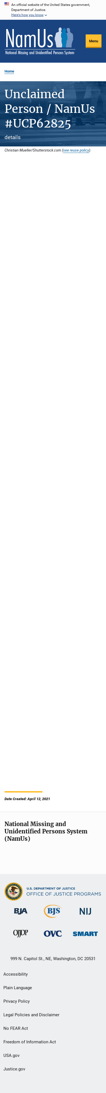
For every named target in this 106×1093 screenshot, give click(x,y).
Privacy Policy (16, 1001)
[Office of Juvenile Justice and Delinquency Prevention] (20, 938)
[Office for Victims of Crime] (53, 938)
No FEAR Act (15, 1028)
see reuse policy (76, 150)
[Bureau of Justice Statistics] (53, 919)
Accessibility (15, 974)
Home (9, 71)
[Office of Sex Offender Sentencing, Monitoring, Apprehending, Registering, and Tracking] (85, 937)
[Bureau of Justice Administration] (20, 915)
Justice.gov (14, 1069)
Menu (93, 41)
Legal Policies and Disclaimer (31, 1014)
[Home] (40, 41)
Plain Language (17, 987)
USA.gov (11, 1055)
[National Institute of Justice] (85, 915)
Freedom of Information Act (29, 1041)
